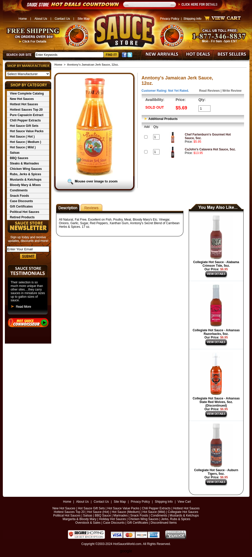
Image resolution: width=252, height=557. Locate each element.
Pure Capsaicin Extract (27, 115)
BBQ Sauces (19, 158)
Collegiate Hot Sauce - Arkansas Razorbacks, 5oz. (216, 332)
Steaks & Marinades (24, 163)
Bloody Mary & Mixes (25, 185)
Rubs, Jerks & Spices (25, 174)
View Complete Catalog (27, 93)
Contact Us (101, 501)
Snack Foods (19, 196)
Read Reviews (209, 90)
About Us (82, 501)
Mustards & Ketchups (25, 179)
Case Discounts (21, 201)
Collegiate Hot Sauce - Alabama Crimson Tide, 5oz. (216, 263)
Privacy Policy (140, 501)
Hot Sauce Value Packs (27, 131)
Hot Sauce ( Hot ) (22, 136)
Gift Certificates (21, 206)
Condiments (19, 190)
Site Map (120, 501)
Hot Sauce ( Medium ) (25, 142)
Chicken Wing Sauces (26, 169)
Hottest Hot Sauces (24, 104)
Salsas (15, 152)
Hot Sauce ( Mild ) (23, 147)
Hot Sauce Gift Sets (24, 126)
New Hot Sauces (22, 99)
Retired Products (22, 217)
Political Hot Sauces (24, 212)
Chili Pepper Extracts (25, 120)
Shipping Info (164, 501)
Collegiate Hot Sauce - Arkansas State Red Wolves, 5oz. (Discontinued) (216, 402)
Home (58, 64)
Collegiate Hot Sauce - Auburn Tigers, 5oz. (216, 472)
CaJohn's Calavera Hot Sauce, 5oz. (210, 149)
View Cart (184, 501)
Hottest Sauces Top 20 (26, 109)
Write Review (231, 90)
